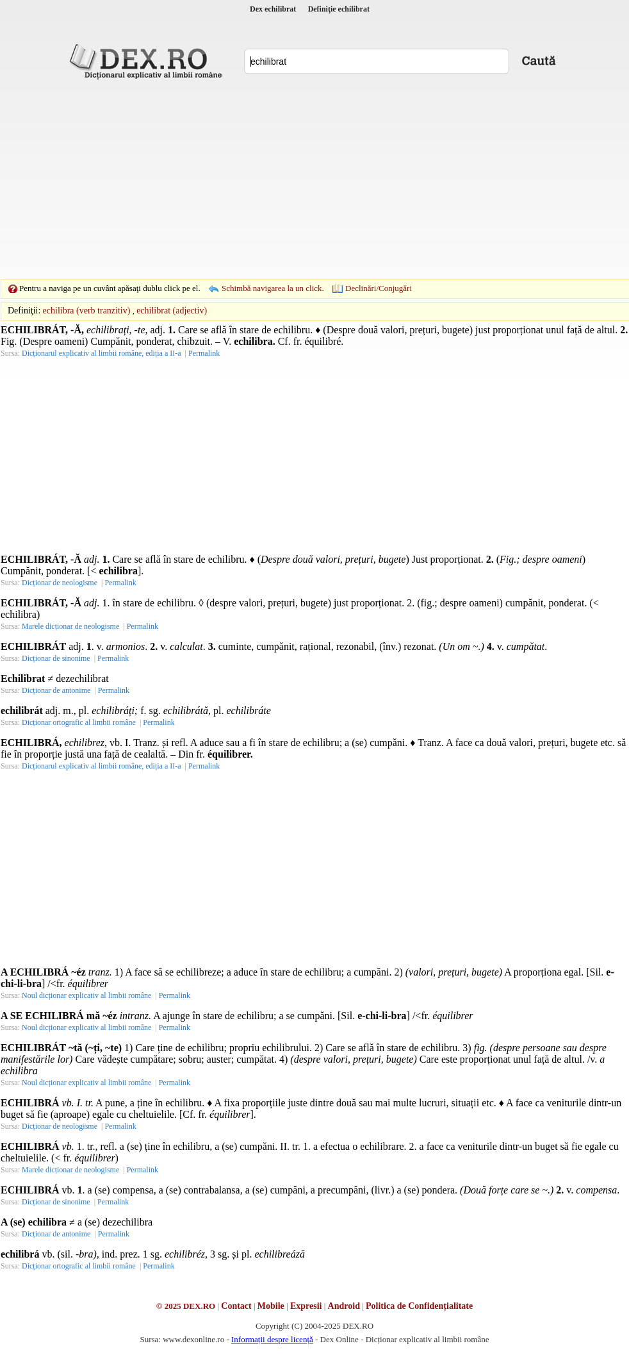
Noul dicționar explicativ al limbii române (86, 995)
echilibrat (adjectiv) (171, 310)
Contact (236, 1306)
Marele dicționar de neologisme (70, 626)
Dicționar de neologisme (59, 582)
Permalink (204, 353)
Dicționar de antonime (56, 690)
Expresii (306, 1306)
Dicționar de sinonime (56, 658)
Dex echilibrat (273, 8)
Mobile (270, 1306)
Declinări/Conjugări (378, 288)
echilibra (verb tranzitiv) (87, 310)
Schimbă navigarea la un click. (273, 288)
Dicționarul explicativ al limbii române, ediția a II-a (101, 353)
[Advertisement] (294, 179)
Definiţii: (24, 310)
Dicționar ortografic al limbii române (79, 722)
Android (344, 1306)
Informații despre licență (272, 1339)
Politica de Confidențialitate (419, 1306)
